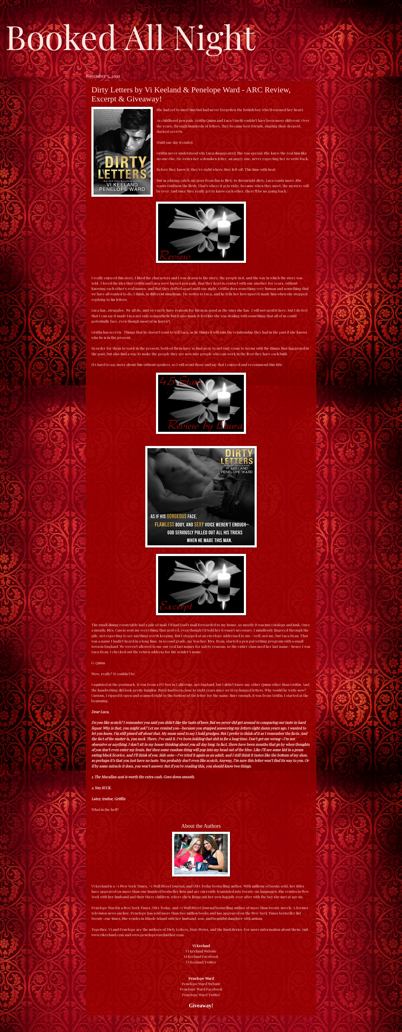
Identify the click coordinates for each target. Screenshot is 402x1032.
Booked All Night (130, 36)
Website (210, 950)
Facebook (210, 956)
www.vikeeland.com (107, 934)
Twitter (210, 961)
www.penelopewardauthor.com (158, 934)
